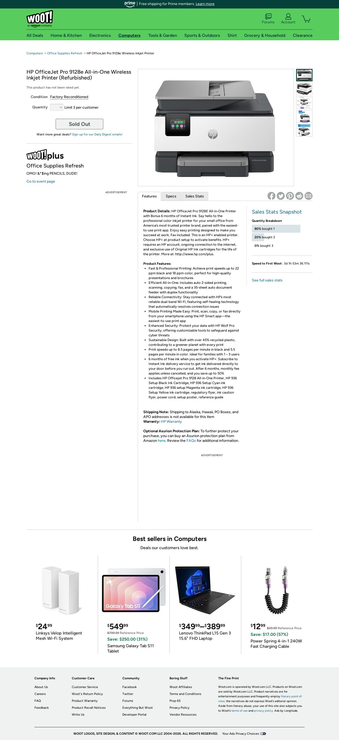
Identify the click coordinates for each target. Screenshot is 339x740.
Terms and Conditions (185, 694)
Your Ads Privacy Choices (240, 733)
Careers (40, 694)
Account (288, 18)
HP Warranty (171, 421)
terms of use (239, 710)
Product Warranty (84, 701)
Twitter (127, 694)
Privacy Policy (179, 708)
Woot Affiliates (181, 687)
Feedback (41, 708)
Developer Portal (134, 714)
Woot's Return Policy (87, 694)
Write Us (78, 714)
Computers (34, 53)
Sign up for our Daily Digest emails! (97, 134)
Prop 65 (175, 701)
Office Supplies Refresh (64, 53)
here (162, 440)
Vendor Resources (183, 714)
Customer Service (85, 687)
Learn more (205, 4)
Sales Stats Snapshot (277, 212)
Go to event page (40, 181)
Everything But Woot (137, 708)
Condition (39, 97)
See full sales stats (267, 280)
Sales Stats (194, 196)
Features (149, 196)
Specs (171, 196)
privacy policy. (264, 710)
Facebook (129, 687)
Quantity (40, 107)
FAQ (37, 701)
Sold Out (79, 124)
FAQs (191, 440)
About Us (41, 687)
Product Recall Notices (89, 708)
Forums (268, 18)
